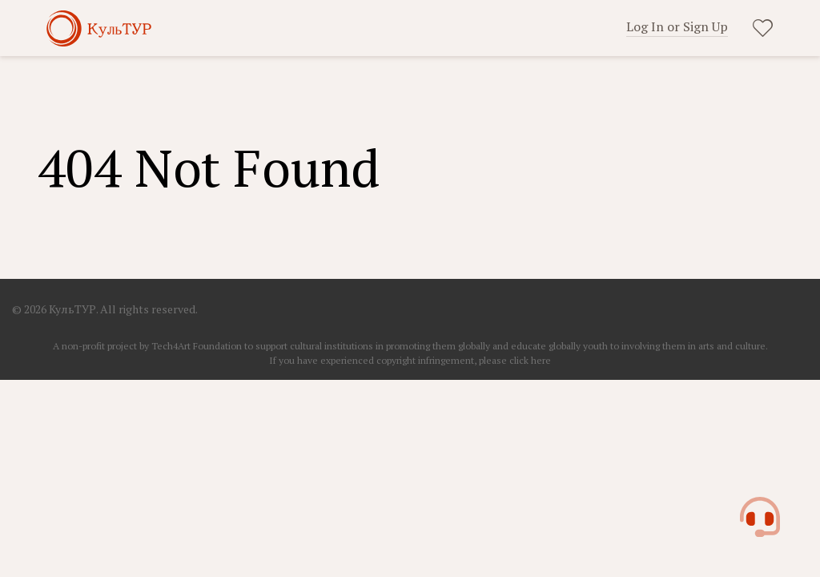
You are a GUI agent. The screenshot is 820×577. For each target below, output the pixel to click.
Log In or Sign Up (677, 26)
